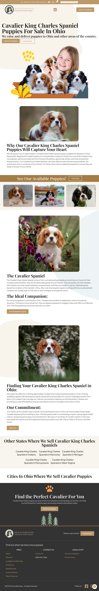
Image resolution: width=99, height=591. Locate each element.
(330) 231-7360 (41, 557)
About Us (9, 557)
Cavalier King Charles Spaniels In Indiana (26, 453)
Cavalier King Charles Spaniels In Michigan (72, 453)
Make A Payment (12, 576)
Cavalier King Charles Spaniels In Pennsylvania (36, 461)
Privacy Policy (70, 557)
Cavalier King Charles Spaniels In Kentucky (49, 453)
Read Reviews (11, 569)
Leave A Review (11, 572)
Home (8, 554)
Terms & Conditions (72, 554)
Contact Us (10, 565)
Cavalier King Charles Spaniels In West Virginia (63, 461)
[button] (55, 9)
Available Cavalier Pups (14, 561)
